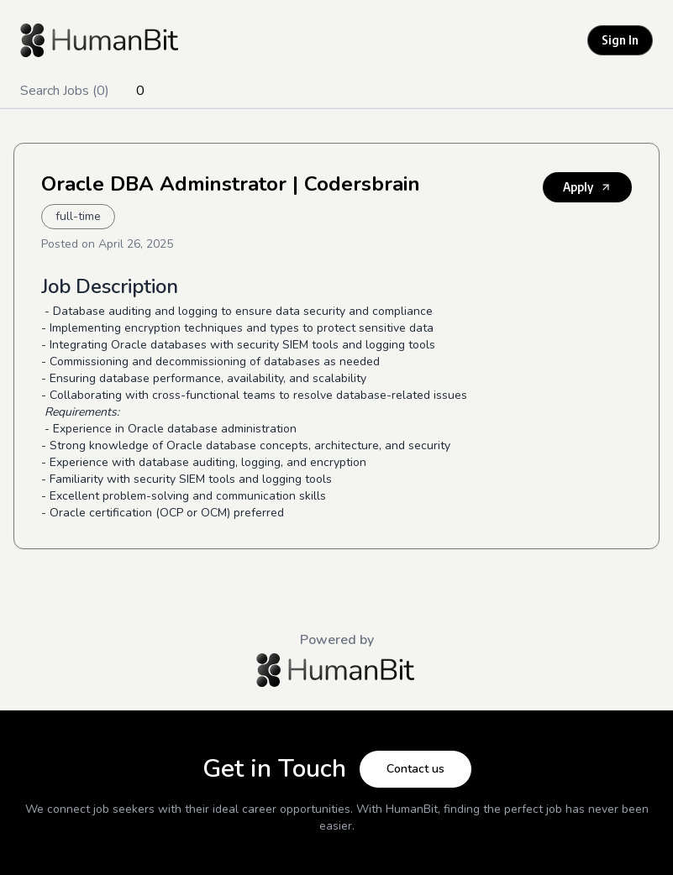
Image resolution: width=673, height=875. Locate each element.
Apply (587, 187)
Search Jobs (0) (64, 90)
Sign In (620, 40)
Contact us (415, 769)
